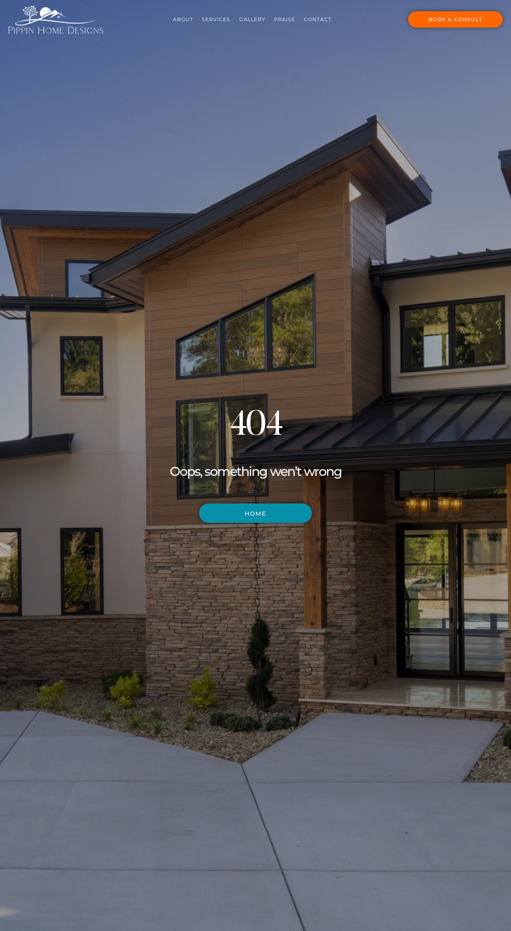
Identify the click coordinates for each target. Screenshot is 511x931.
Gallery (245, 17)
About (176, 17)
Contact (311, 17)
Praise (277, 17)
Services (209, 17)
